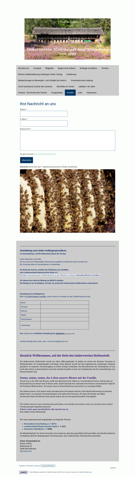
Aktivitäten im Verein (65, 86)
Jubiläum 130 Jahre (86, 86)
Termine (104, 68)
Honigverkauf (57, 92)
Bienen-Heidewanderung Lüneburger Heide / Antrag (40, 74)
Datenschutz (30, 466)
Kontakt (70, 92)
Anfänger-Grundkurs (88, 68)
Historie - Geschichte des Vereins (32, 92)
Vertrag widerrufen (47, 466)
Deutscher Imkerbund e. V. (35, 429)
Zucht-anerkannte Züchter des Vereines (35, 86)
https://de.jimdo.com (86, 472)
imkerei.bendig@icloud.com (57, 341)
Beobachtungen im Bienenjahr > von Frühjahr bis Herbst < (42, 80)
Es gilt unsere (38, 154)
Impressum (92, 92)
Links (80, 92)
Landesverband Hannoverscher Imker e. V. (43, 426)
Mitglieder (49, 68)
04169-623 (27, 451)
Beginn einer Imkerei (66, 68)
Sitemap (37, 466)
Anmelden (113, 468)
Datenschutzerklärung (45, 154)
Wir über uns (23, 68)
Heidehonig (71, 74)
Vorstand (37, 68)
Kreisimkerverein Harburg (82, 80)
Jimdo (23, 472)
